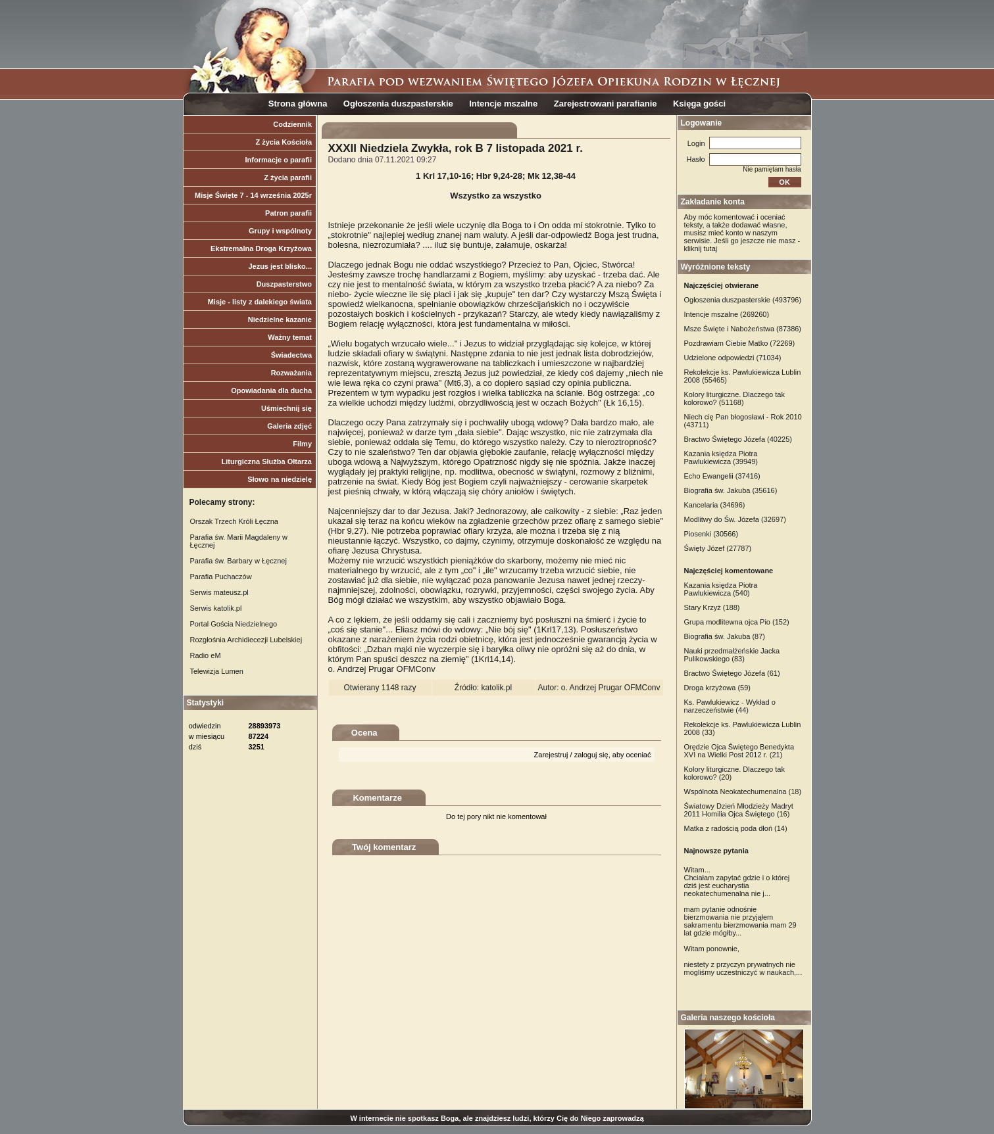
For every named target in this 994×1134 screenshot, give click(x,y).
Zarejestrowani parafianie (605, 103)
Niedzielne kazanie (280, 319)
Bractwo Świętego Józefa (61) (732, 673)
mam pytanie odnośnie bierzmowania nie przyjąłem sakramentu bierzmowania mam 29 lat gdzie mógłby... (740, 921)
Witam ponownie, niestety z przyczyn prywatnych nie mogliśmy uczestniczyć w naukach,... (743, 960)
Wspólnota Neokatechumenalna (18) (743, 791)
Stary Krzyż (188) (712, 607)
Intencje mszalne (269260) (727, 314)
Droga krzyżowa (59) (717, 688)
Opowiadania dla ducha (271, 390)
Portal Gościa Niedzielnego (234, 624)
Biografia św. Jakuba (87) (725, 636)
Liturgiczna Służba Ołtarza (266, 461)
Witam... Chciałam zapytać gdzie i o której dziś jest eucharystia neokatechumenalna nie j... (737, 881)
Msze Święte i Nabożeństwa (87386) (743, 329)
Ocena (364, 733)
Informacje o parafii (278, 160)
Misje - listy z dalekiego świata (260, 302)
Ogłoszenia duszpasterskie (398, 103)
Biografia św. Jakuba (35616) (731, 490)
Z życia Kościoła (283, 142)
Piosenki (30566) (711, 534)
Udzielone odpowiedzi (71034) (733, 358)
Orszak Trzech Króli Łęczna (234, 521)
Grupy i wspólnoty (280, 231)
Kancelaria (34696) (714, 505)
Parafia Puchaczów (221, 576)
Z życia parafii (288, 177)
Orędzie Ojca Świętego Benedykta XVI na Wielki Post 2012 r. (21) (739, 751)
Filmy (302, 444)
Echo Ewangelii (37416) (722, 476)
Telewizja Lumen (216, 671)
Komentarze (377, 798)
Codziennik (292, 124)
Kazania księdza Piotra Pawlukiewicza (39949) (721, 457)
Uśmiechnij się (286, 408)
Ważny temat (290, 337)
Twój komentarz (384, 847)
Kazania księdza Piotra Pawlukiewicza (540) (721, 589)
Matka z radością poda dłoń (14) (735, 828)
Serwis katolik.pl (216, 608)
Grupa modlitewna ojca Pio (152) (736, 622)
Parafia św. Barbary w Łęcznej (238, 561)
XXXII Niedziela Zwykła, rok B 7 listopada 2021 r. (455, 148)
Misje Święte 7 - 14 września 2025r (253, 195)
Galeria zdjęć (289, 426)
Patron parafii (288, 213)
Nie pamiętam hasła (772, 169)
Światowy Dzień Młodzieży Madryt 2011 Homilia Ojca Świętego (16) (738, 810)
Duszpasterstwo (284, 284)
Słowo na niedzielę (279, 479)
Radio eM (205, 655)
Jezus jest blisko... (280, 266)
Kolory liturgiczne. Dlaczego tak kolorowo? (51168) (734, 398)
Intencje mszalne (503, 103)
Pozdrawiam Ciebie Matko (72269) (739, 343)
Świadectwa (291, 355)
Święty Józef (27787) (718, 548)
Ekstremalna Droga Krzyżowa (261, 248)
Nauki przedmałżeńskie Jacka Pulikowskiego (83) (732, 655)
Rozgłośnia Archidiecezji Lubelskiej (246, 640)
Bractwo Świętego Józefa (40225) (738, 439)
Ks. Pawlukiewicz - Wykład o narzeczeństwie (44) (730, 706)
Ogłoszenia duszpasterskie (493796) (743, 300)
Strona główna (298, 103)
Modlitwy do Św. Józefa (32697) (735, 519)
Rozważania (291, 373)
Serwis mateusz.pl (219, 592)
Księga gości (699, 103)
